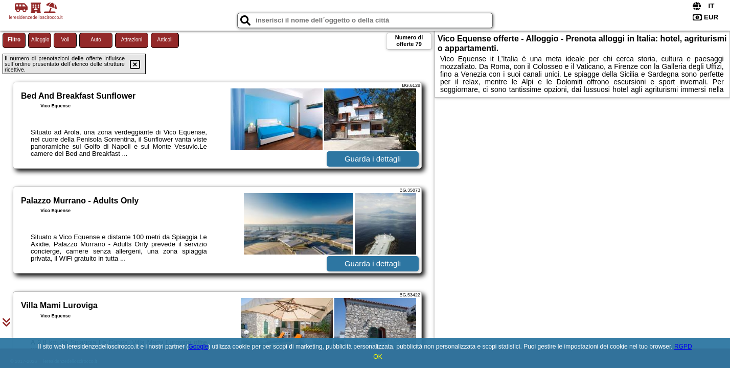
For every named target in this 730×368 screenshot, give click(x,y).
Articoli (164, 39)
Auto (95, 39)
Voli (65, 39)
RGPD (683, 346)
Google (198, 346)
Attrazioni (132, 39)
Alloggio (40, 39)
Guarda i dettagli (373, 158)
